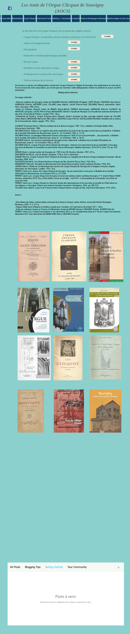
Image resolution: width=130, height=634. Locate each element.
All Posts (15, 567)
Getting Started (54, 567)
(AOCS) (62, 11)
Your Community (77, 567)
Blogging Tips (32, 567)
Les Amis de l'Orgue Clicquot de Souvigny (62, 5)
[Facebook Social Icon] (10, 8)
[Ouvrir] (107, 36)
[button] (118, 567)
